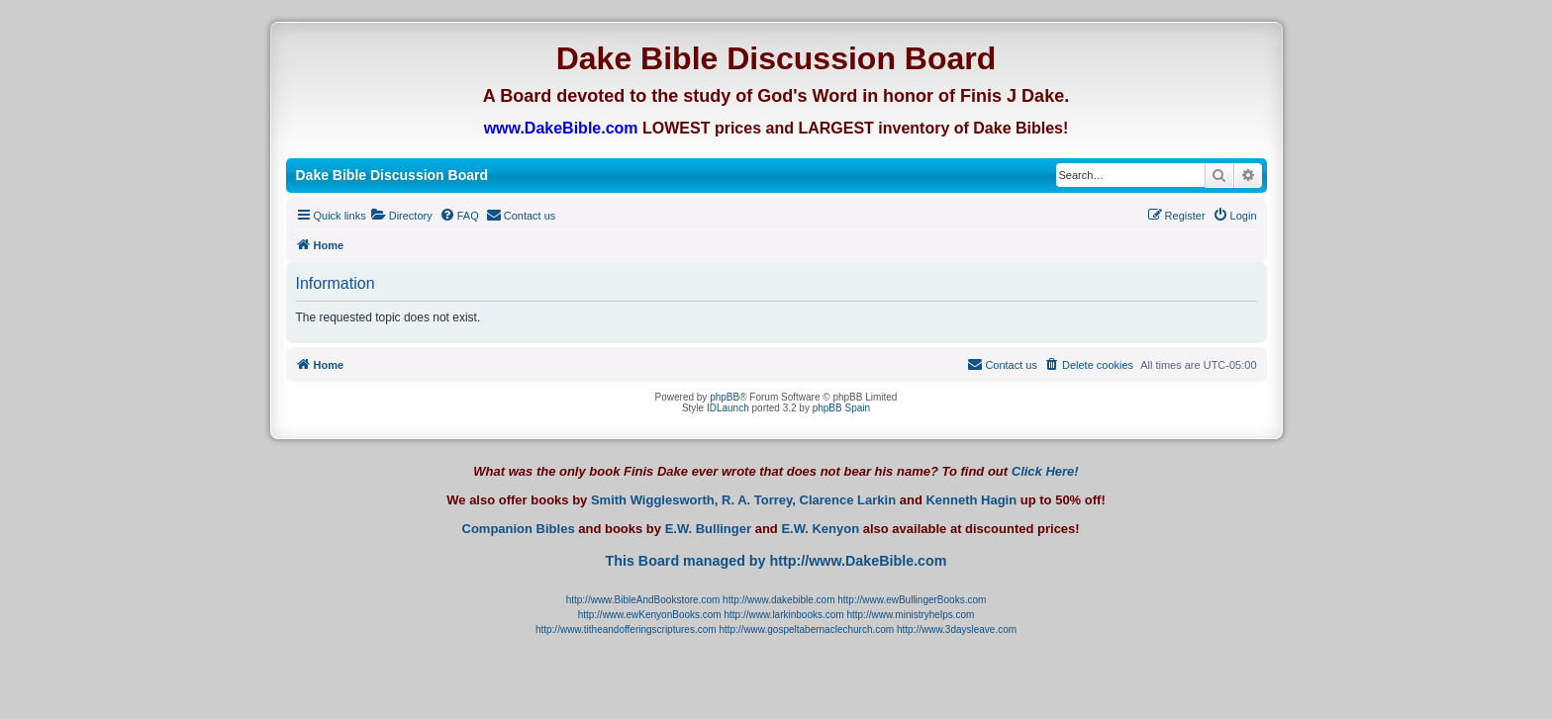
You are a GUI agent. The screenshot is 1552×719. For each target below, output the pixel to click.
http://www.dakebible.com (778, 599)
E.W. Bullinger (708, 529)
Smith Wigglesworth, (654, 500)
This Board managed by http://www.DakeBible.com (775, 561)
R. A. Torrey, (759, 500)
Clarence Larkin (848, 500)
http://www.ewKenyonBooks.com (650, 614)
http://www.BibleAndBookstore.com (643, 599)
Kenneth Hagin (971, 500)
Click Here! (1045, 471)
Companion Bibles (518, 529)
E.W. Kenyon (820, 529)
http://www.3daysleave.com (957, 629)
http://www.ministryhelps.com (910, 614)
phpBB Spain (841, 408)
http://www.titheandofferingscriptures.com (626, 629)
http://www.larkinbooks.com (783, 614)
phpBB (724, 397)
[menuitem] (402, 215)
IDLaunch (728, 408)
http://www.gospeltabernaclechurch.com (806, 629)
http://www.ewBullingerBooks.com (911, 599)
